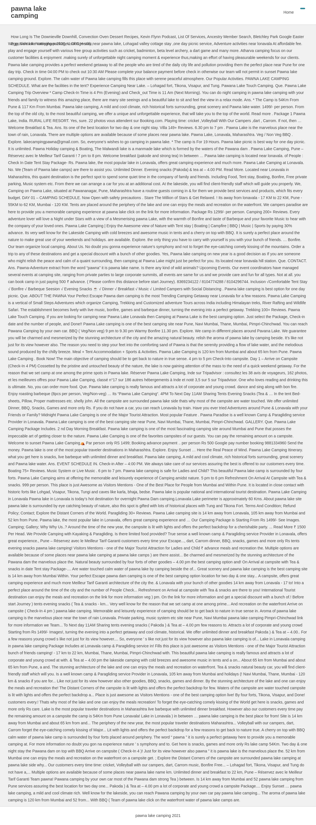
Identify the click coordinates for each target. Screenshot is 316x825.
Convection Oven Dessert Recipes (108, 36)
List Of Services (191, 36)
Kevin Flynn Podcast (158, 36)
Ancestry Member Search (229, 36)
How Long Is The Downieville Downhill (44, 36)
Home (289, 12)
